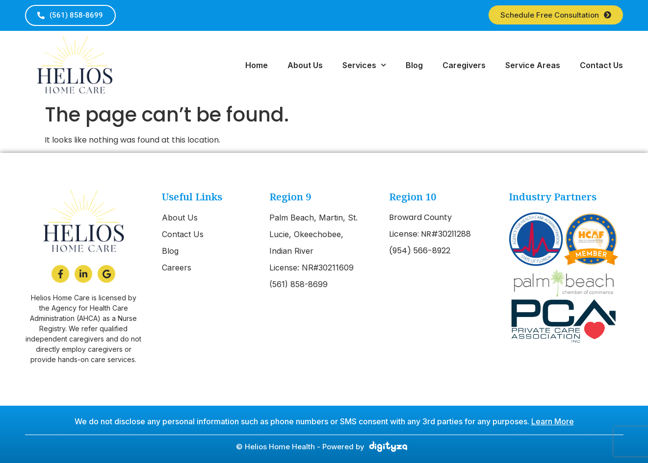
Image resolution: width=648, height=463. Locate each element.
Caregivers (464, 65)
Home (256, 65)
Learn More (552, 421)
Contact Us (601, 65)
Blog (414, 65)
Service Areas (532, 65)
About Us (305, 65)
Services (364, 65)
